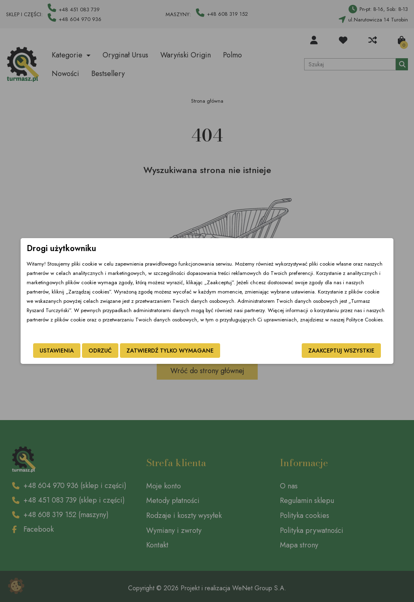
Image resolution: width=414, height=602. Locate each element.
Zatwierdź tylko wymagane (159, 350)
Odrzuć (89, 350)
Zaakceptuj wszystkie (352, 350)
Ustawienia (46, 350)
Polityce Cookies (227, 319)
